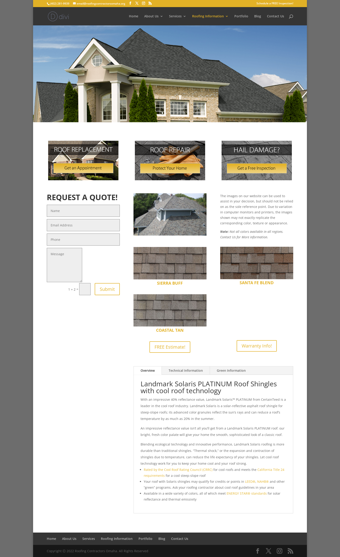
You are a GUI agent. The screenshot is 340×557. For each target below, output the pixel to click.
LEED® (250, 481)
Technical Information (186, 370)
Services (175, 16)
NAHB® (263, 481)
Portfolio (241, 16)
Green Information (231, 370)
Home (133, 16)
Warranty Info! (257, 346)
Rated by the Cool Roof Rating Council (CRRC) (178, 469)
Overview (148, 370)
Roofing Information (208, 16)
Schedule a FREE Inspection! (274, 3)
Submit (107, 289)
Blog (257, 16)
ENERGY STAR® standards (247, 493)
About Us (151, 16)
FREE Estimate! (169, 347)
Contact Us (275, 16)
